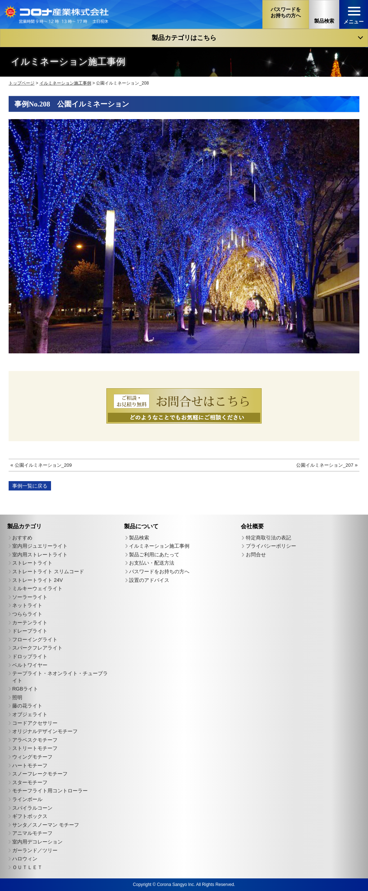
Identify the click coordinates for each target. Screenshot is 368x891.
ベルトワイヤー (29, 665)
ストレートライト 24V (37, 580)
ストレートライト (32, 563)
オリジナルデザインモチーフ (45, 731)
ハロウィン (24, 858)
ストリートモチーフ (35, 748)
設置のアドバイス (149, 580)
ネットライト (27, 605)
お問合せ (256, 554)
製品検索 (139, 538)
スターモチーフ (29, 782)
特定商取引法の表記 (268, 538)
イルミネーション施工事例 (159, 546)
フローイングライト (35, 639)
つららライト (27, 614)
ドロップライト (29, 656)
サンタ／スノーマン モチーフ (45, 825)
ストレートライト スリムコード (48, 571)
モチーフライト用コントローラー (50, 790)
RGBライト (25, 689)
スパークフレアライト (37, 648)
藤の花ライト (27, 706)
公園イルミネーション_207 (324, 465)
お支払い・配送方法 (151, 563)
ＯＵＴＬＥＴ (27, 867)
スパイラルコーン (32, 808)
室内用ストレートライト (40, 554)
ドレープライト (29, 631)
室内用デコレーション (37, 842)
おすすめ (22, 538)
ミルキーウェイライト (37, 588)
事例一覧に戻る (29, 486)
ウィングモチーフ (32, 757)
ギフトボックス (29, 816)
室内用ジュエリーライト (40, 546)
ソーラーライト (29, 597)
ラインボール (27, 799)
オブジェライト (29, 714)
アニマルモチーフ (32, 833)
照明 (17, 697)
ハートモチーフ (29, 765)
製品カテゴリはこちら (184, 37)
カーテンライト (29, 622)
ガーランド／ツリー (35, 850)
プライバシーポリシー (271, 546)
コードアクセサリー (35, 723)
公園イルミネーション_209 (43, 465)
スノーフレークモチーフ (40, 774)
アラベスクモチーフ (35, 740)
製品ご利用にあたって (154, 554)
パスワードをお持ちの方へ (159, 571)
